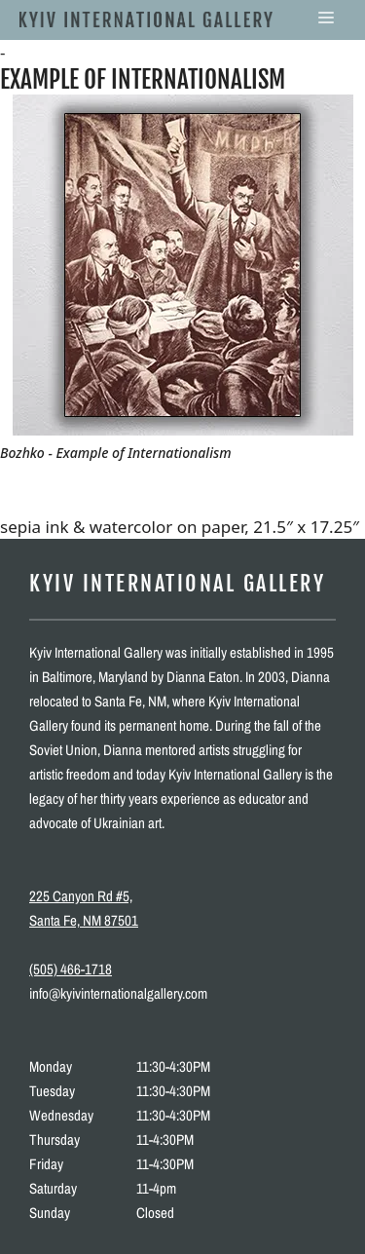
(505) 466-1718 (70, 969)
